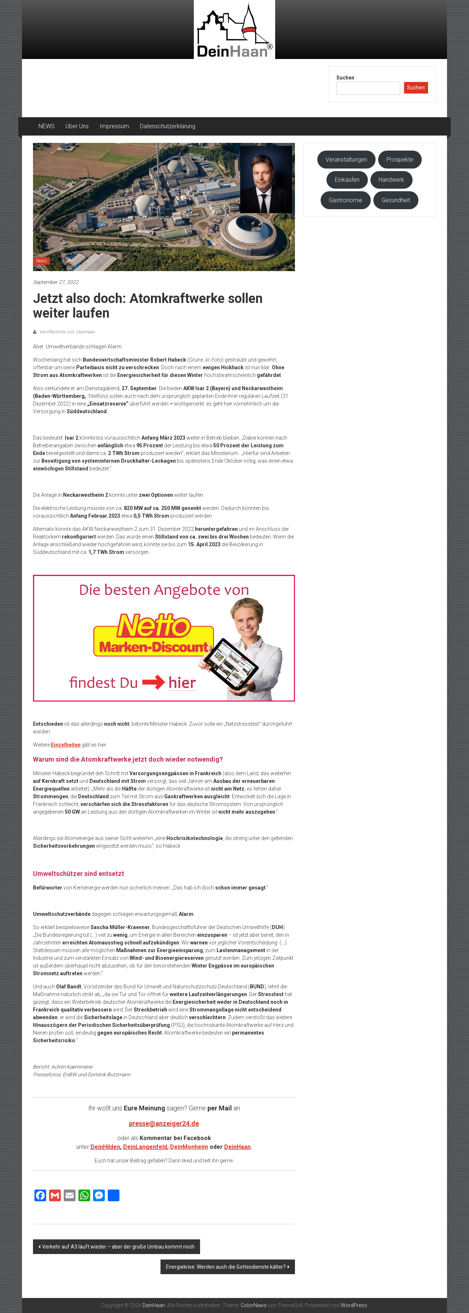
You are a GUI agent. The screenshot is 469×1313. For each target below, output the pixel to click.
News (41, 260)
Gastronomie (345, 200)
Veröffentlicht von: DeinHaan (66, 331)
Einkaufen (347, 179)
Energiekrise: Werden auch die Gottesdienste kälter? (226, 1267)
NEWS (46, 126)
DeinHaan (237, 1146)
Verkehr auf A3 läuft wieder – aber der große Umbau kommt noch (118, 1247)
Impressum (114, 126)
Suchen (345, 78)
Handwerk (391, 179)
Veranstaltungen (346, 159)
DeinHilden (105, 1146)
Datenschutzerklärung (167, 126)
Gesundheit (396, 200)
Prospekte (400, 159)
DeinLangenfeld (145, 1146)
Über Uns (77, 126)
